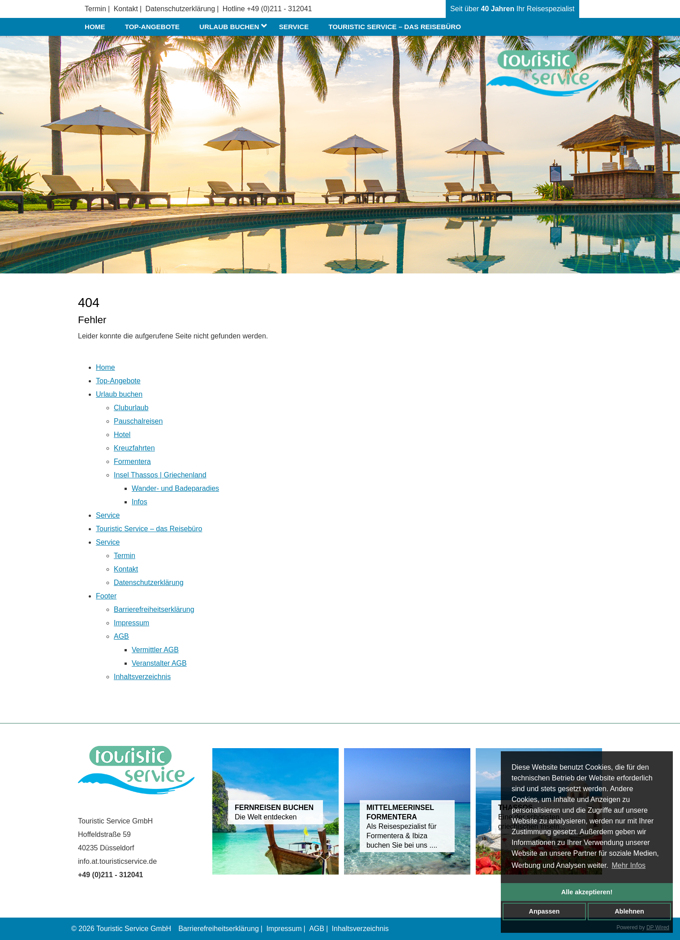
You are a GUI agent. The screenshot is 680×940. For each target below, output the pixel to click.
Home (95, 26)
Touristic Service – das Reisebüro (394, 26)
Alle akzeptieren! (586, 892)
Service (294, 26)
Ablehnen (629, 911)
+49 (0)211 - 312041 (279, 9)
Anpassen (544, 911)
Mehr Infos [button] (628, 865)
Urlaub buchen (234, 27)
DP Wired (657, 927)
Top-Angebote (152, 26)
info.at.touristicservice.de (117, 861)
